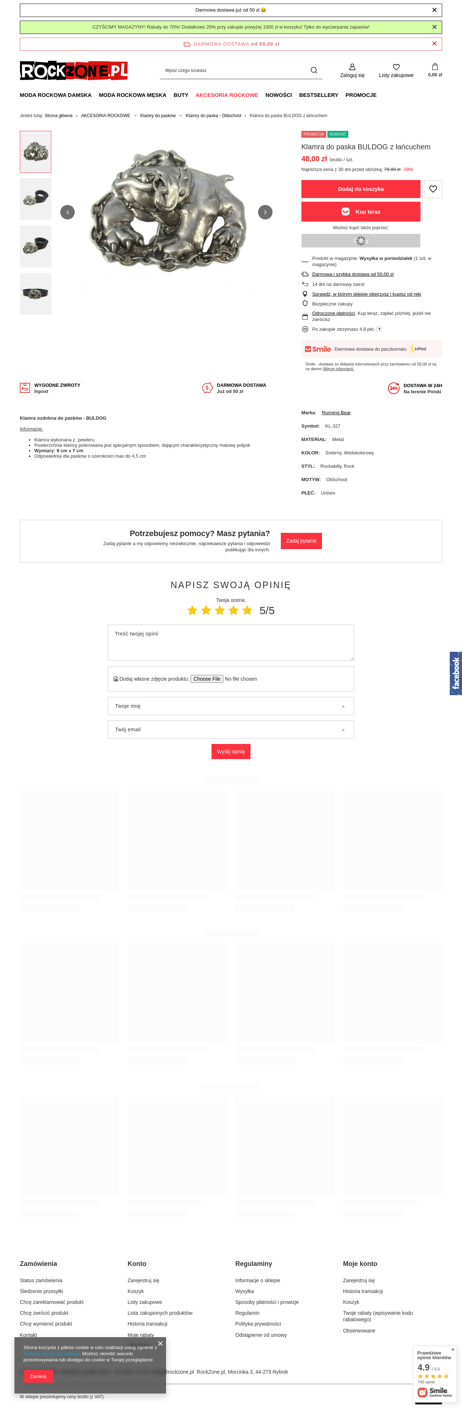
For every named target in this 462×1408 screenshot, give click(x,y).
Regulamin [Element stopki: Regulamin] (247, 1313)
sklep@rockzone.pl (172, 1372)
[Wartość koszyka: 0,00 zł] (435, 70)
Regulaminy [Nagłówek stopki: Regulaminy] (253, 1263)
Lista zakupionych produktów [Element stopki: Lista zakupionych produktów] (160, 1313)
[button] (67, 212)
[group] (166, 212)
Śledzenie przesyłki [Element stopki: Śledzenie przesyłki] (41, 1291)
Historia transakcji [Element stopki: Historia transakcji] (147, 1324)
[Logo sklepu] (74, 70)
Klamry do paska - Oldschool (213, 115)
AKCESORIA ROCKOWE (227, 95)
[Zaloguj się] (352, 70)
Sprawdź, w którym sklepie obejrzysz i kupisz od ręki (366, 294)
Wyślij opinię (231, 751)
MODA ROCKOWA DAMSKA (56, 95)
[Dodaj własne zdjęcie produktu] (238, 679)
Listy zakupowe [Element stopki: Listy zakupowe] (145, 1302)
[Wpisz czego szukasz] (241, 71)
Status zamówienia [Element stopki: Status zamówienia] (41, 1280)
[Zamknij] (434, 10)
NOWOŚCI (279, 95)
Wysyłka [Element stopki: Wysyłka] (244, 1291)
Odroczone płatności (333, 313)
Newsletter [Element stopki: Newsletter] (140, 1346)
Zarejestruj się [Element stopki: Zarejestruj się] (144, 1280)
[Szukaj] (314, 71)
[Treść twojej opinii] (231, 643)
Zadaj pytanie (301, 541)
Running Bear (336, 412)
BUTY (181, 95)
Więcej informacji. (338, 369)
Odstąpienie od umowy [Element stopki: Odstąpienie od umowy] (261, 1335)
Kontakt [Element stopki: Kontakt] (28, 1335)
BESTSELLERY (319, 95)
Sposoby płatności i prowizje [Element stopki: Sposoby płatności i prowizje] (267, 1302)
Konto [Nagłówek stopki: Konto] (137, 1263)
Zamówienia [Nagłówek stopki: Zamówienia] (38, 1263)
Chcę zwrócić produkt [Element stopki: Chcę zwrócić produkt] (44, 1313)
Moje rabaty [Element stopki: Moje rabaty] (141, 1335)
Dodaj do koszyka (361, 189)
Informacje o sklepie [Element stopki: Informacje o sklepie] (257, 1280)
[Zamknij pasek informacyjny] (434, 44)
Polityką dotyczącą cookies (51, 1353)
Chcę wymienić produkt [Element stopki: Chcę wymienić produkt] (46, 1324)
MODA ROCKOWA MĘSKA (132, 95)
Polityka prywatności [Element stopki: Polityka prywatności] (258, 1324)
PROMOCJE (361, 95)
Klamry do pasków (158, 115)
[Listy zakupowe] (396, 70)
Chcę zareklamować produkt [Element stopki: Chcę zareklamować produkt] (52, 1302)
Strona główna (59, 115)
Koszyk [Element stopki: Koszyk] (136, 1291)
